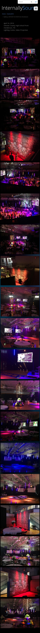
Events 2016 (10, 14)
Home (4, 14)
